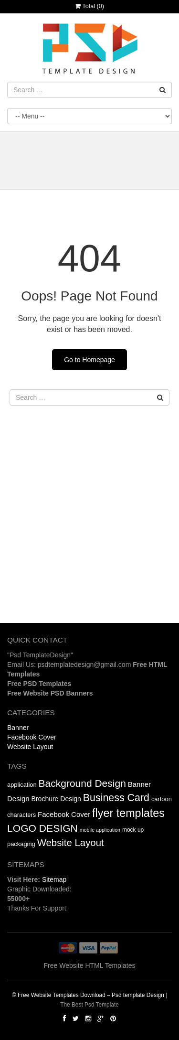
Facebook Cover (31, 737)
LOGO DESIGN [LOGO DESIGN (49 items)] (42, 828)
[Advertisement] (89, 533)
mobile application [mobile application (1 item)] (100, 830)
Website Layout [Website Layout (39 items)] (70, 842)
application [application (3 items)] (22, 784)
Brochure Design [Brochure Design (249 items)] (56, 799)
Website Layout (30, 747)
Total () (89, 6)
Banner (18, 727)
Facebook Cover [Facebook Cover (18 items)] (64, 814)
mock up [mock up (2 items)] (133, 829)
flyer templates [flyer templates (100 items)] (128, 813)
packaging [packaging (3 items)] (21, 843)
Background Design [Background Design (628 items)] (82, 783)
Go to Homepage (89, 360)
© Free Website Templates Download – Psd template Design (88, 995)
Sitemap (54, 879)
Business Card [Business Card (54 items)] (116, 798)
